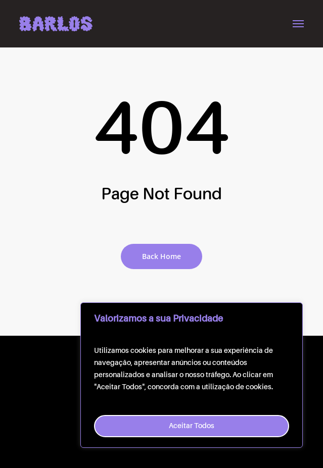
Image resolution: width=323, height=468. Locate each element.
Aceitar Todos (191, 426)
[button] (298, 24)
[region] (191, 375)
